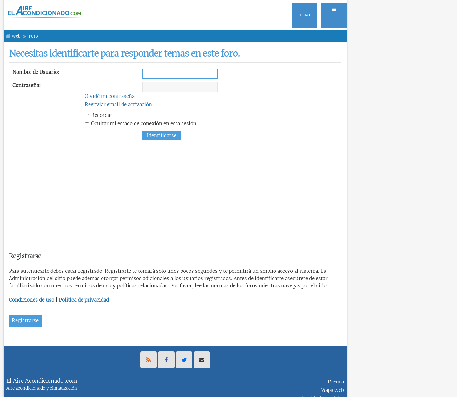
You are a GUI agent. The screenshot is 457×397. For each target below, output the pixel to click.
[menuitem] (332, 15)
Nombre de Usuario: (35, 72)
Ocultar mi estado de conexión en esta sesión (140, 123)
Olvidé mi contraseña (110, 96)
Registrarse (25, 320)
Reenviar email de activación (118, 104)
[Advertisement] (175, 194)
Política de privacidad (84, 300)
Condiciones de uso (31, 300)
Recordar (98, 115)
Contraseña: (26, 85)
